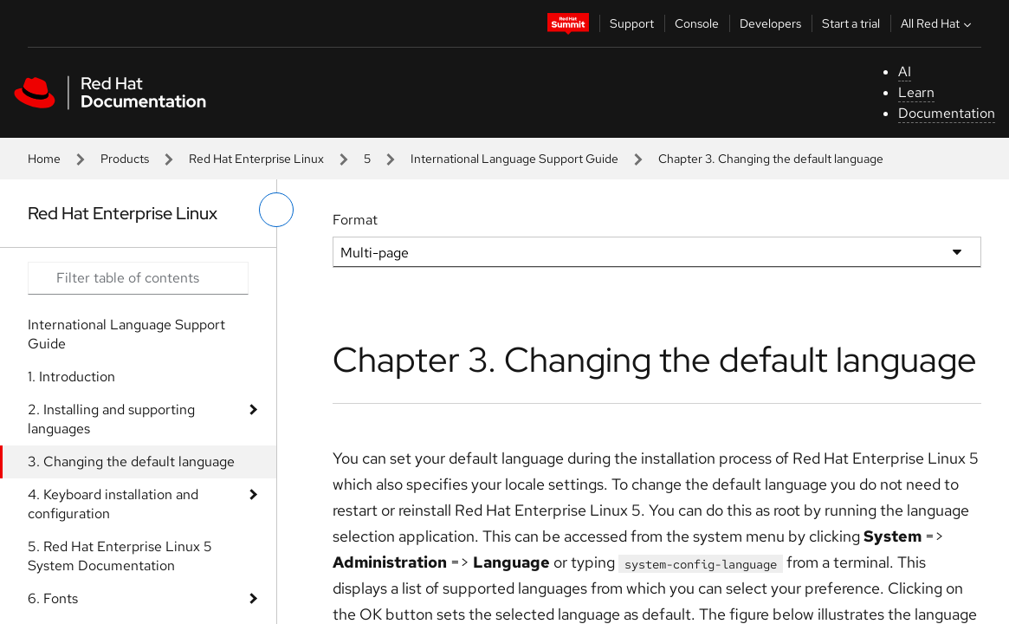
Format (355, 220)
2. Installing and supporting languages (111, 419)
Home (44, 158)
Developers (770, 23)
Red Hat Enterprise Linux (256, 158)
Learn (916, 92)
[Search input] (138, 278)
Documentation (946, 113)
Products (124, 158)
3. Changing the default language (131, 461)
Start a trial (851, 23)
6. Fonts (53, 598)
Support (632, 23)
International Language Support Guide (514, 158)
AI (904, 71)
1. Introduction (71, 376)
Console (697, 23)
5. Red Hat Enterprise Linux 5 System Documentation (120, 556)
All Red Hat (938, 23)
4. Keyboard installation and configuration (113, 504)
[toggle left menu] (276, 209)
